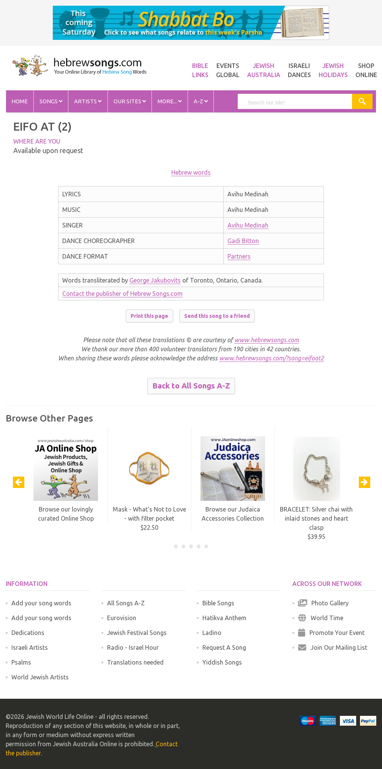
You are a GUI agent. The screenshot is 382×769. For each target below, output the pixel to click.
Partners (239, 256)
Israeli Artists (29, 647)
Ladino (211, 632)
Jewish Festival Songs (137, 632)
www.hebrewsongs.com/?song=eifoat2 (271, 358)
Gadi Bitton (243, 240)
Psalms (21, 662)
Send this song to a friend (217, 316)
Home (19, 101)
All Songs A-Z (126, 603)
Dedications (27, 632)
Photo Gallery (323, 603)
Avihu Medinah (247, 225)
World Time (320, 617)
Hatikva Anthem (224, 617)
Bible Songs (218, 603)
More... (170, 101)
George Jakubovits (155, 280)
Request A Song (224, 647)
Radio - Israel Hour (133, 647)
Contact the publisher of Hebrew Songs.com (122, 293)
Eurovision (121, 617)
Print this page (149, 316)
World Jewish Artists (40, 677)
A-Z (201, 101)
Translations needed (135, 662)
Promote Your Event (331, 632)
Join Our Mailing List (332, 647)
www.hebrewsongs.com (266, 339)
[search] (295, 102)
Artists (87, 101)
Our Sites (130, 101)
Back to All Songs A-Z (191, 385)
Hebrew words (191, 172)
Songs (50, 101)
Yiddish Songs (222, 662)
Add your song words (41, 603)
